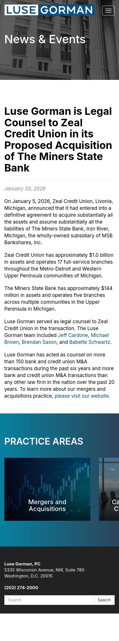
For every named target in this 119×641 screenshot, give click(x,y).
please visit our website (82, 396)
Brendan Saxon (39, 342)
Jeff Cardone (73, 335)
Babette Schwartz (89, 342)
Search (104, 599)
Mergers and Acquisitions (47, 505)
